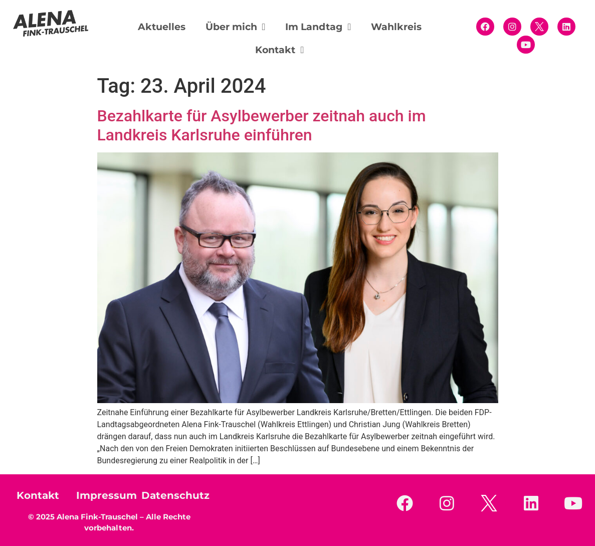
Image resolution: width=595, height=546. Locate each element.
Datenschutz (175, 495)
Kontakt (279, 50)
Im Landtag (318, 27)
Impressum (106, 495)
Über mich (236, 27)
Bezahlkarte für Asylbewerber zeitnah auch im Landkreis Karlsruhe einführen (261, 125)
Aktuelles (161, 27)
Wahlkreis (396, 27)
